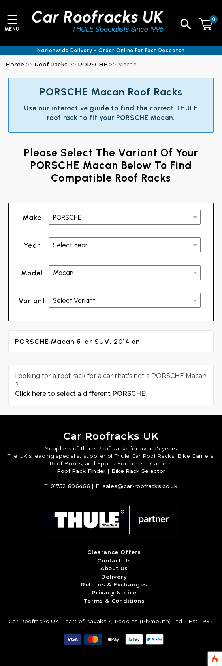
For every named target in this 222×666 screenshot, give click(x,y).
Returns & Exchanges (114, 584)
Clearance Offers (114, 552)
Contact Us (114, 560)
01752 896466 (70, 486)
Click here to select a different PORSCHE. (81, 393)
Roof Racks (51, 64)
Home (15, 64)
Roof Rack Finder (81, 471)
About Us (114, 568)
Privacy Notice (114, 592)
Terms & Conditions (114, 601)
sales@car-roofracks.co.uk (140, 486)
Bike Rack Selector (138, 471)
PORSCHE (92, 64)
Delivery (114, 576)
